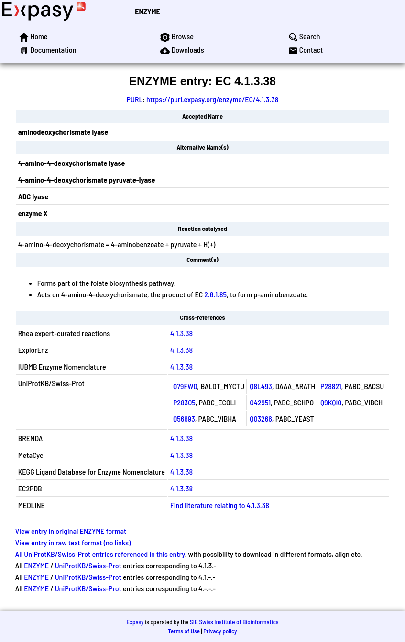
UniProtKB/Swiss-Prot (88, 565)
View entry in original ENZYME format (71, 530)
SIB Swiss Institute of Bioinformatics (234, 622)
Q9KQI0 (330, 402)
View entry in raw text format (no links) (73, 542)
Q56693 (184, 418)
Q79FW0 (185, 386)
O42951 (260, 402)
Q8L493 (261, 386)
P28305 (184, 402)
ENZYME (147, 11)
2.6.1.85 (215, 294)
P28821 (330, 386)
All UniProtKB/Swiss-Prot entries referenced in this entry (100, 553)
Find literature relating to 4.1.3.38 (219, 505)
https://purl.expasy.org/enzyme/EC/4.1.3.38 (212, 99)
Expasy (134, 622)
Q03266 (261, 418)
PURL (135, 99)
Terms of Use (184, 631)
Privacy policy (220, 631)
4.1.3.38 (181, 332)
